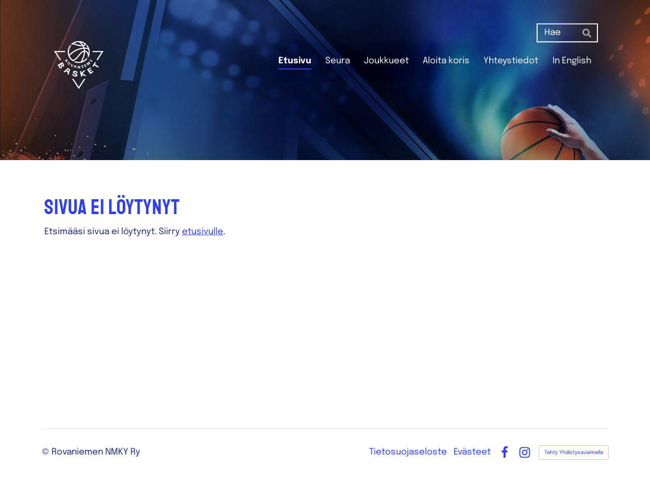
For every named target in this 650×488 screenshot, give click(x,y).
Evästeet (472, 452)
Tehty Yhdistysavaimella (573, 452)
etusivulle (202, 232)
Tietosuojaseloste (408, 452)
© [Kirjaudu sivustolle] (47, 452)
